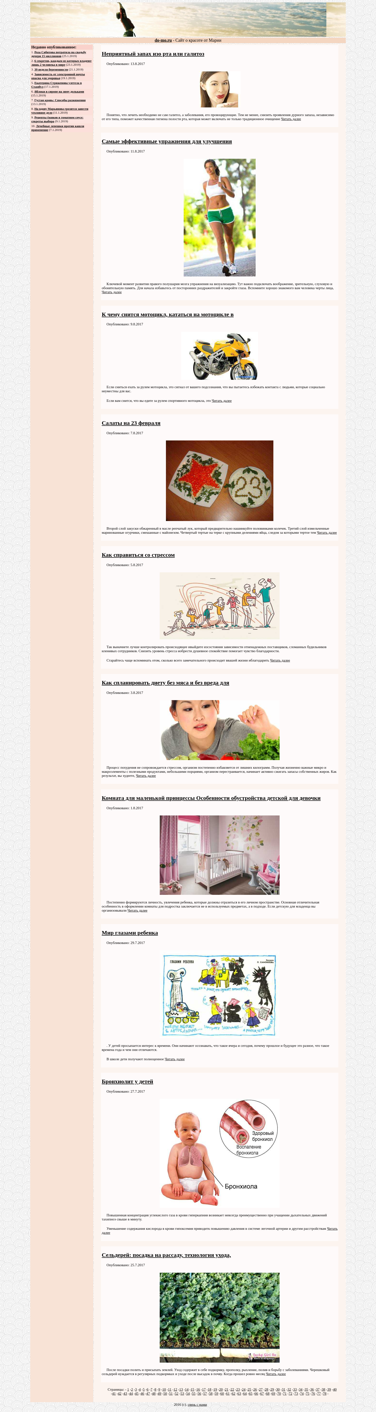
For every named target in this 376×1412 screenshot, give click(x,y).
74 (302, 1393)
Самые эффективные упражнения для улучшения (167, 141)
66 (256, 1393)
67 (262, 1393)
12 (175, 1389)
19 (215, 1389)
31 (283, 1389)
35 (306, 1389)
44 (131, 1393)
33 (295, 1389)
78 (324, 1393)
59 (216, 1393)
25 (249, 1389)
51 (171, 1393)
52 (176, 1393)
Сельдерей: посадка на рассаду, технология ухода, (166, 1255)
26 (255, 1389)
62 (233, 1393)
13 (181, 1389)
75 (307, 1393)
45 (137, 1393)
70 (279, 1393)
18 (209, 1389)
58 (210, 1393)
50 (165, 1393)
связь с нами (197, 1404)
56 (199, 1393)
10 (164, 1389)
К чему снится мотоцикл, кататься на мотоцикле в (168, 314)
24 (244, 1389)
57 (205, 1393)
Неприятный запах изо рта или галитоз (153, 54)
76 (313, 1393)
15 (192, 1389)
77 (319, 1393)
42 (119, 1393)
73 (296, 1393)
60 (222, 1393)
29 (272, 1389)
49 (159, 1393)
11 (169, 1389)
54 (188, 1393)
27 (261, 1389)
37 (317, 1389)
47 (148, 1393)
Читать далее (291, 119)
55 (193, 1393)
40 (335, 1389)
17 (204, 1389)
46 (142, 1393)
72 (290, 1393)
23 (238, 1389)
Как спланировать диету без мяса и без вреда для (165, 683)
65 (251, 1393)
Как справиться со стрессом (138, 555)
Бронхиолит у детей (127, 1081)
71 (285, 1393)
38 (323, 1389)
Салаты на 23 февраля (131, 423)
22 (232, 1389)
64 (245, 1393)
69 (273, 1393)
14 (186, 1389)
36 (312, 1389)
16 (198, 1389)
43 (125, 1393)
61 (228, 1393)
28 (266, 1389)
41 (114, 1393)
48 (154, 1393)
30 (278, 1389)
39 (329, 1389)
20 (221, 1389)
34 (300, 1389)
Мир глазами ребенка (130, 933)
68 (268, 1393)
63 (239, 1393)
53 (182, 1393)
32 (289, 1389)
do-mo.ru (163, 40)
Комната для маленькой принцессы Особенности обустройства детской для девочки (211, 798)
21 (226, 1389)
